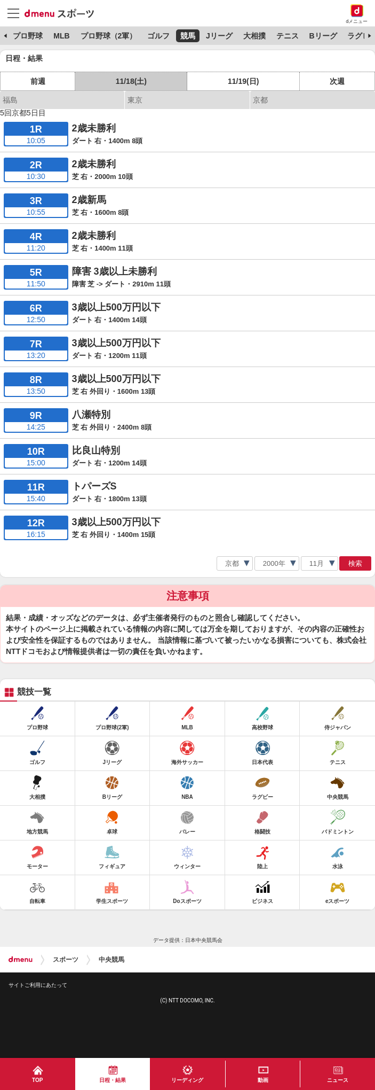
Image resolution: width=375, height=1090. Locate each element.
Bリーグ (323, 36)
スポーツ (65, 959)
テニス (287, 36)
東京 (134, 100)
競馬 (187, 36)
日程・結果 (112, 1080)
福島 (10, 100)
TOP (37, 1080)
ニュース (337, 1080)
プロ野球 (28, 36)
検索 (355, 563)
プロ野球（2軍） (109, 36)
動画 (263, 1080)
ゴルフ (158, 36)
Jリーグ (219, 36)
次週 (337, 81)
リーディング (187, 1080)
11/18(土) (131, 81)
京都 (260, 100)
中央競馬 (111, 959)
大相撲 (254, 36)
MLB (61, 36)
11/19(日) (243, 81)
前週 (37, 81)
